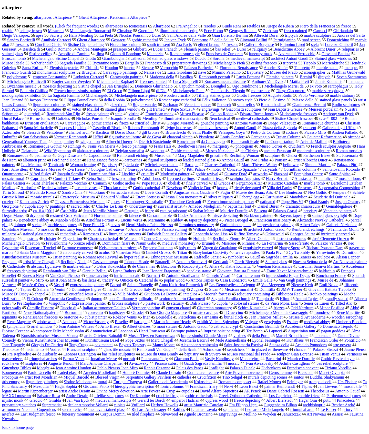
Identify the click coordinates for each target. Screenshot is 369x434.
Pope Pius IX (93, 225)
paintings (57, 206)
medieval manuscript (248, 58)
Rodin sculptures (346, 104)
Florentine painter (108, 215)
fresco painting (124, 178)
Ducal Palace (13, 118)
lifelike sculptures (109, 395)
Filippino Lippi (292, 44)
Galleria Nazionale (341, 225)
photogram (244, 146)
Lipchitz (128, 174)
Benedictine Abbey (288, 49)
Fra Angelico (186, 26)
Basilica (102, 132)
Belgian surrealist (129, 151)
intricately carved (335, 234)
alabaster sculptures (93, 151)
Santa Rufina (32, 67)
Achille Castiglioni (294, 363)
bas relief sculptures (118, 354)
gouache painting (215, 123)
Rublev (177, 220)
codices (292, 132)
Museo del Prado (284, 72)
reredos (210, 26)
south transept (158, 44)
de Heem (9, 160)
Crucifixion (206, 377)
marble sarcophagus (328, 91)
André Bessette (142, 229)
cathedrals (68, 234)
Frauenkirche (56, 243)
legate (7, 391)
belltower (291, 164)
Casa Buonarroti (233, 280)
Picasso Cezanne (15, 331)
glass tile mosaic (117, 349)
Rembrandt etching (132, 155)
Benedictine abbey (34, 220)
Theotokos (10, 349)
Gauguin (132, 211)
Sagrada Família (72, 63)
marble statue (327, 67)
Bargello (132, 63)
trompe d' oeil (320, 382)
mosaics (47, 229)
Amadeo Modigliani (204, 206)
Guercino (145, 30)
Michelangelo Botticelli (26, 81)
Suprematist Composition (339, 188)
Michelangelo (97, 95)
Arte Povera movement (244, 372)
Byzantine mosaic (21, 86)
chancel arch (79, 132)
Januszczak (291, 414)
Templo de (265, 298)
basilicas (89, 280)
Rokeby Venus (125, 317)
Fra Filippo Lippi (243, 405)
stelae (36, 225)
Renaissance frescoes (40, 317)
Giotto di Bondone (125, 54)
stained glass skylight (329, 215)
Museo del (162, 155)
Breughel (218, 86)
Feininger (295, 382)
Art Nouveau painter (350, 261)
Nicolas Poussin (132, 35)
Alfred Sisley (40, 174)
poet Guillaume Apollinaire (130, 298)
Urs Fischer (347, 382)
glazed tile (117, 104)
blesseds (33, 132)
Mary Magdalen (191, 155)
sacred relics (72, 409)
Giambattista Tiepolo (228, 91)
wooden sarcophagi (347, 317)
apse (39, 35)
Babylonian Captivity (210, 252)
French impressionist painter (230, 201)
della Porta (261, 335)
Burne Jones (40, 118)
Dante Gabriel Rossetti (285, 391)
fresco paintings (134, 146)
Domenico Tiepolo (338, 326)
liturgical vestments (125, 234)
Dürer (156, 35)
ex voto (316, 86)
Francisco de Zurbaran (224, 54)
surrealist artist (170, 206)
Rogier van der (145, 104)
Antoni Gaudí (232, 160)
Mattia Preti (299, 81)
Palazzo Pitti (347, 164)
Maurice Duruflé (301, 358)
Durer (241, 49)
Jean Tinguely (13, 345)
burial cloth (233, 317)
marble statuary (342, 95)
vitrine (134, 114)
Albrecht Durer (266, 35)
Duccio (200, 58)
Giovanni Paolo (96, 386)
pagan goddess (333, 331)
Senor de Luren (316, 303)
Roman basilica (273, 104)
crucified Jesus (81, 294)
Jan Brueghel (118, 86)
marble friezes (212, 178)
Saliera (42, 289)
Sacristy (56, 35)
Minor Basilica (332, 308)
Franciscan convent (303, 368)
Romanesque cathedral (177, 100)
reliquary (259, 49)
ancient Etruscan (277, 151)
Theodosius (319, 391)
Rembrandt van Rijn (59, 271)
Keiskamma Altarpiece (128, 17)
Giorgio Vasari (218, 275)
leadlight (216, 368)
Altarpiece (63, 17)
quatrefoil (32, 114)
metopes (351, 67)
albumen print (34, 160)
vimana (105, 294)
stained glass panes (38, 234)
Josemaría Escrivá (194, 340)
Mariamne (156, 220)
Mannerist (155, 54)
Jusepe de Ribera (280, 26)
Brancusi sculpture (82, 349)
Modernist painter (174, 174)
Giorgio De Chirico (47, 345)
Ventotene (54, 132)
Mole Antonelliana (230, 340)
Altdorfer (28, 188)
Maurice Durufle (234, 211)
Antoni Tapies (307, 298)
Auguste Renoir (61, 363)
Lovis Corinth (156, 192)
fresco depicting (247, 400)
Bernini (306, 77)
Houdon (111, 67)
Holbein (200, 238)
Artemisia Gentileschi (67, 298)
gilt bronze (150, 132)
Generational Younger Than (24, 141)
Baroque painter (184, 331)
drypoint (37, 215)
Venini (60, 289)
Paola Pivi (274, 252)
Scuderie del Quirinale (332, 197)
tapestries (30, 238)
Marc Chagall (162, 340)
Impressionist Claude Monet (204, 335)
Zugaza (197, 289)
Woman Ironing (83, 164)
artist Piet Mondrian (41, 377)
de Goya (154, 137)
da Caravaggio (213, 141)
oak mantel (104, 345)
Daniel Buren (268, 206)
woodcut (157, 151)
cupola (222, 303)
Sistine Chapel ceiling (86, 44)
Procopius (10, 377)
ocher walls (11, 308)
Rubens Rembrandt (143, 128)
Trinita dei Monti (345, 229)
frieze (124, 123)
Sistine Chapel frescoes (294, 118)
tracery (108, 280)
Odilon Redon (221, 114)
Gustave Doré (235, 174)
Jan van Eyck (175, 40)
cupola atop (34, 206)
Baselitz (121, 322)
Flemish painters (279, 77)
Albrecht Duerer (119, 141)
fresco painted (295, 30)
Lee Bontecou (290, 192)
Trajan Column (288, 137)
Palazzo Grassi (285, 211)
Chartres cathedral (103, 238)
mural (102, 382)
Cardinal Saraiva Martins (319, 266)
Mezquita (40, 386)
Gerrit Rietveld (246, 261)
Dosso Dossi (125, 132)
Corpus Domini (113, 414)
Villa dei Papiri (279, 188)
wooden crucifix (177, 95)
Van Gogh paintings (295, 280)
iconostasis (138, 26)
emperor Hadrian (185, 400)
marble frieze (309, 395)
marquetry (220, 146)
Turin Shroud (13, 192)
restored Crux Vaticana (68, 215)
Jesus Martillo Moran (100, 211)
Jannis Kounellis (328, 81)
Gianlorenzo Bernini (309, 104)
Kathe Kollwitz (238, 266)
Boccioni (168, 266)
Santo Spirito (340, 174)
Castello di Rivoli (107, 128)
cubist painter (96, 317)
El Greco (114, 91)
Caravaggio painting (127, 77)
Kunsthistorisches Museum (24, 257)
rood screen (311, 40)
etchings (74, 146)
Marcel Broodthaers (292, 335)
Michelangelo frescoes (298, 114)
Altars (214, 266)
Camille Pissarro (40, 308)
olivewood (169, 414)
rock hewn (10, 363)
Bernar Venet (74, 358)
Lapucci (275, 331)
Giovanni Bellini (253, 40)
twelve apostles (247, 252)
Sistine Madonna (77, 382)
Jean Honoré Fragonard (161, 271)
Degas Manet (13, 215)
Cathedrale (16, 266)
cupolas (187, 391)
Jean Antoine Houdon (73, 368)
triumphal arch (302, 409)
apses (115, 201)
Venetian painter (197, 104)
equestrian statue (47, 109)
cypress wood (217, 400)
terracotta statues (125, 192)
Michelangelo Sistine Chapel (55, 58)
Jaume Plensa (355, 349)
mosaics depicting (57, 86)
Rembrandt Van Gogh (154, 349)
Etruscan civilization (42, 123)
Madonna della (162, 77)
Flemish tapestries (64, 67)
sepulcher (231, 409)
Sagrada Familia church (230, 298)
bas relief (222, 49)
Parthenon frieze (316, 155)
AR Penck (252, 391)
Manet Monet (163, 345)
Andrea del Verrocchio (296, 54)
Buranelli (162, 261)
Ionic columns (172, 386)
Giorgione (10, 206)
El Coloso (35, 298)
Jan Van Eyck (78, 400)
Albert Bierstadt (279, 400)
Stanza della (279, 345)
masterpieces (12, 358)
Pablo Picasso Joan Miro (117, 368)
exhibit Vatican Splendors (218, 322)
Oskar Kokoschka (111, 266)
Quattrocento (13, 174)
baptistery (117, 312)
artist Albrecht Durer (310, 160)
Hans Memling (81, 35)
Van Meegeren (273, 285)
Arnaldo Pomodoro (311, 345)
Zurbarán (270, 30)
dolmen (20, 225)
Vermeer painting (146, 308)
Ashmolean (211, 349)
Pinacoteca (346, 400)
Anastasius (303, 178)
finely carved (197, 183)
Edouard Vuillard (115, 197)
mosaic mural (13, 178)
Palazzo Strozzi (325, 349)
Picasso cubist (166, 363)
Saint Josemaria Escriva (243, 345)
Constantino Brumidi (261, 326)
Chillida (92, 67)
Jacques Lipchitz (72, 128)
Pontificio (352, 340)
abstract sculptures (291, 238)
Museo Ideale (13, 63)
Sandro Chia (72, 192)
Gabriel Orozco (158, 252)
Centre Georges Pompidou (165, 238)
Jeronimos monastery (196, 225)
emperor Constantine (50, 77)
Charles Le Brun (109, 206)
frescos (232, 44)
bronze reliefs (85, 243)
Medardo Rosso (43, 192)
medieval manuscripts (113, 400)
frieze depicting (225, 215)
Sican (213, 289)
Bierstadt (305, 372)
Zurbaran (170, 104)
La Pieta (106, 35)
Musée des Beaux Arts (254, 192)
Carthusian (274, 197)
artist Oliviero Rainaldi (103, 335)
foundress (322, 312)
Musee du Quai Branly (159, 354)
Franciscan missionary (272, 220)
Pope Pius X (152, 183)
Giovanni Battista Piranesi (238, 271)
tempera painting (171, 289)
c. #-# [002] (329, 118)
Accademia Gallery (300, 326)
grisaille (216, 155)
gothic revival (207, 174)
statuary (177, 303)
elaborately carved (78, 252)
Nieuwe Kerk (302, 285)
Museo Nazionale (220, 151)
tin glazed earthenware (269, 349)
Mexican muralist (238, 289)
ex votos (74, 109)
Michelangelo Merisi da (284, 86)
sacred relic (80, 206)
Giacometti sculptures (244, 109)
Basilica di (31, 49)
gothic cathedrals (199, 395)
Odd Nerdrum (302, 308)
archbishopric (314, 405)
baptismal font (239, 206)
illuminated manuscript (179, 30)
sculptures (33, 363)
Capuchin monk (192, 86)
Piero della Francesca (317, 26)
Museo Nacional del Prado (248, 354)
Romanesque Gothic (44, 146)
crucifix (147, 174)
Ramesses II (93, 234)
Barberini (273, 358)
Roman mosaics (349, 151)
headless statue (199, 271)
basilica (186, 77)
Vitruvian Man (128, 252)
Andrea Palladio (345, 132)
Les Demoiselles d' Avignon (232, 285)
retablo (7, 30)
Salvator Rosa (48, 395)
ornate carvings (205, 312)
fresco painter (97, 114)
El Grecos (222, 183)
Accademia (355, 266)
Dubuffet (9, 137)
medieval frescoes (213, 128)
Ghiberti (140, 49)
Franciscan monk (160, 114)
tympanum (16, 326)
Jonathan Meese (103, 358)
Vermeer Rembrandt (70, 137)
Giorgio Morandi (180, 123)
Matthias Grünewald (348, 72)
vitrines (239, 335)
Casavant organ (105, 261)
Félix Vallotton (214, 100)
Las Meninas (31, 164)
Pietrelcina (187, 317)
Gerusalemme (280, 372)
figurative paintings (42, 382)
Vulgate (251, 322)
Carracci (320, 30)
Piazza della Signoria (279, 128)
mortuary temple (73, 229)
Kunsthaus (295, 340)
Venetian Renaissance (274, 266)
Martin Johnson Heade (172, 322)
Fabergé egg (249, 197)
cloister (50, 238)
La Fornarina (272, 243)
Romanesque (17, 155)
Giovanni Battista (336, 54)
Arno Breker (110, 326)
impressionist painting (275, 225)
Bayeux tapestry (292, 215)
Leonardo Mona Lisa (210, 234)
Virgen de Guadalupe (219, 248)
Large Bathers (124, 271)
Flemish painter (196, 49)
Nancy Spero (289, 248)
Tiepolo (309, 63)
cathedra (184, 377)
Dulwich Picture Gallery (167, 234)
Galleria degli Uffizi (338, 128)
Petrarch (224, 104)
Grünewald (274, 234)
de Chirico (249, 151)
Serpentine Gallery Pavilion (148, 377)
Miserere (228, 243)
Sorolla (218, 58)
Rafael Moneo (269, 382)
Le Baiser (328, 409)
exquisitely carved (258, 248)
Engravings (228, 414)
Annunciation (101, 331)
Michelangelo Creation (21, 243)
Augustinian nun (301, 331)
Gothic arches (124, 183)
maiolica (326, 178)
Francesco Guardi (16, 72)
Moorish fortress (217, 294)
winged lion (90, 141)
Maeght (43, 368)
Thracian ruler (115, 188)
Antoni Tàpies (202, 280)
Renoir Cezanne (157, 368)
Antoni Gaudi (245, 128)
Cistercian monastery (214, 308)
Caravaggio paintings (120, 72)
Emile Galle (263, 280)
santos (298, 377)
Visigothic (56, 303)
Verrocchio (169, 67)
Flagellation (72, 238)
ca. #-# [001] (43, 211)
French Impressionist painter (77, 91)
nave (202, 72)
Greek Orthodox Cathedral (241, 395)
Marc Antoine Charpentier (101, 363)
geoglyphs (272, 322)
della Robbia (114, 100)
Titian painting (65, 257)
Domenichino (338, 40)
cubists (119, 405)
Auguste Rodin (280, 95)
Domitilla (267, 289)
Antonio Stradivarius (183, 275)
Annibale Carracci (56, 40)
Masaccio (56, 30)
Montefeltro (249, 358)
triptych (291, 35)
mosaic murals (42, 197)
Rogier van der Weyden (71, 81)
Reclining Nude (73, 261)
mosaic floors (350, 178)
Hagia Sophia (66, 386)
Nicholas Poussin (90, 118)
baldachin (327, 271)
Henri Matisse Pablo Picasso (149, 225)
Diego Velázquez (16, 35)
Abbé (354, 308)
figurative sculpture (125, 137)
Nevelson (174, 188)
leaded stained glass (199, 160)
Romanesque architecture (225, 81)
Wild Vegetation (57, 151)
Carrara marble (159, 215)
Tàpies (306, 386)
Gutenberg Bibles (16, 368)
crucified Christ (147, 123)
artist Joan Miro (63, 280)
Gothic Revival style (338, 358)
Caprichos (38, 178)
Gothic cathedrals (185, 151)
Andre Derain (77, 395)
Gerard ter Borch (151, 400)
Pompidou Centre (308, 174)
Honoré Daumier (136, 372)
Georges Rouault (243, 30)
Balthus (178, 409)
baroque (141, 322)
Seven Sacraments (352, 77)
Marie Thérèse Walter (259, 164)
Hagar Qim (308, 400)
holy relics (187, 248)
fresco (346, 26)
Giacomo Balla (186, 358)
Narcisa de (152, 72)
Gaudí (255, 257)
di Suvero (213, 354)
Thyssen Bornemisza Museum (80, 201)
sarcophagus (338, 86)
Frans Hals (162, 146)
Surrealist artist (14, 211)
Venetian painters (337, 211)
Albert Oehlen (258, 238)
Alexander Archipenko (199, 345)
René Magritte (348, 312)
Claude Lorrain (168, 372)
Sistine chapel (89, 86)
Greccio (36, 400)
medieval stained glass (106, 409)
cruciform (297, 146)
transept (309, 128)
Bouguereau (12, 372)
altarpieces (43, 17)
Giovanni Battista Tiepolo (330, 289)
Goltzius (63, 118)
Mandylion (298, 197)
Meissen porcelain (324, 109)
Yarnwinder (325, 252)
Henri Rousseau (152, 331)
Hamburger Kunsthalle (144, 201)
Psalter (292, 322)
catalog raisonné (173, 211)
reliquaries (350, 49)
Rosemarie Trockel (40, 248)
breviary (310, 211)
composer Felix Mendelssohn (60, 331)
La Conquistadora (279, 141)
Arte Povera (150, 391)
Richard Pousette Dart (324, 248)
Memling (150, 118)
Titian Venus (330, 354)
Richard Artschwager (148, 409)
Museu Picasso (192, 114)
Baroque (191, 164)
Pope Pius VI (292, 201)
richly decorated (247, 188)
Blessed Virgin (107, 377)
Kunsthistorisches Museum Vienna (49, 335)
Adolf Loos (151, 178)
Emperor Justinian (158, 248)
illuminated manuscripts (183, 118)
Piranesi (248, 243)
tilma (100, 54)
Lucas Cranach (165, 49)
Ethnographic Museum (169, 257)
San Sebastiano (35, 137)
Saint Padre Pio (14, 109)
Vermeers (354, 354)
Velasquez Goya (231, 132)
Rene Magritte (19, 322)
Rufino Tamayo (246, 234)
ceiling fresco (30, 30)
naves (115, 225)
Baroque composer (77, 248)
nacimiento (35, 349)
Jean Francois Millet (266, 317)
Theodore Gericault (185, 201)
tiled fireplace (143, 414)
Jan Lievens (327, 386)
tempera (339, 192)
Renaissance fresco (102, 160)
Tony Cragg (78, 345)
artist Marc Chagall (39, 261)
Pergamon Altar (249, 183)
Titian (182, 252)
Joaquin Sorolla (123, 118)
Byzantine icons (106, 63)
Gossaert (118, 40)
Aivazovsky (138, 363)
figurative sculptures (49, 104)
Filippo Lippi (139, 91)
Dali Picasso (200, 303)
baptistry (191, 354)
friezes (278, 308)
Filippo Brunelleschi (81, 100)
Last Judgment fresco (38, 414)
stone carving (97, 275)
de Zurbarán (47, 354)
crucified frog (167, 395)
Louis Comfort (232, 137)
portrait (129, 358)
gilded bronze (209, 44)
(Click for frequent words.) (77, 26)
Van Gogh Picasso (65, 275)
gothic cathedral (145, 40)
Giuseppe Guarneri (143, 169)
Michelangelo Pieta (188, 91)
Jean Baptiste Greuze (285, 109)
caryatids (270, 169)
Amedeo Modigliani (99, 372)
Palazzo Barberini (198, 67)
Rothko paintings (324, 294)
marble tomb (314, 183)
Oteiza (291, 155)
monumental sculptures (56, 72)
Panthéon (9, 312)
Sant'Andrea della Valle (186, 35)
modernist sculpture (313, 151)
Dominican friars (116, 243)
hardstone (115, 289)
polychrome (17, 77)
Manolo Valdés (67, 220)
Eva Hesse (76, 169)
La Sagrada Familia (63, 95)
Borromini (73, 312)
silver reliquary (220, 197)
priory (348, 409)
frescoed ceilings (181, 178)
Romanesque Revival (100, 257)
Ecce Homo (213, 30)
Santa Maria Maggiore (37, 252)
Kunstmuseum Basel (102, 340)
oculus (104, 252)
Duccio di (68, 308)
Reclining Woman (244, 155)
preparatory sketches (19, 405)
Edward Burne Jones (256, 114)
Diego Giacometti (290, 91)
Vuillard (138, 405)
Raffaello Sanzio (208, 257)
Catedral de (148, 280)
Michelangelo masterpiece (136, 95)
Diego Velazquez (282, 123)
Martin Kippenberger (35, 391)
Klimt (284, 298)
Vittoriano (96, 192)
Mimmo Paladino (226, 72)
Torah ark (56, 164)
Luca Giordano (179, 72)
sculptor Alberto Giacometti (182, 298)
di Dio (161, 91)
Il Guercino (233, 312)
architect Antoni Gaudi (290, 58)
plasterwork (155, 303)
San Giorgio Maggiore (168, 312)
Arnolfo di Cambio (74, 54)
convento (95, 312)
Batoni (115, 285)
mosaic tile (353, 386)
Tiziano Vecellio (338, 368)
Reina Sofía (96, 178)
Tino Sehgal (232, 377)
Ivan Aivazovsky (259, 363)
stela (315, 44)
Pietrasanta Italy (154, 358)
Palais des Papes (189, 368)
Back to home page (18, 427)
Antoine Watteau (248, 123)
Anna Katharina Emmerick (181, 285)
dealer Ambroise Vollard (88, 405)
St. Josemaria (347, 155)
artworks (260, 174)
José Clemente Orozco (330, 238)
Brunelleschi (176, 132)
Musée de (325, 280)
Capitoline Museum (18, 229)
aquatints (9, 317)
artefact (8, 414)
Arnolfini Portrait (100, 220)
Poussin (281, 160)
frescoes (22, 44)
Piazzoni (281, 174)
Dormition (349, 252)
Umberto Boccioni (351, 322)
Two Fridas (259, 160)
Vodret (55, 349)
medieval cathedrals (252, 118)
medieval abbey (317, 322)
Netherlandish (42, 63)
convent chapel (178, 308)
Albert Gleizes (139, 326)
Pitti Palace (196, 169)
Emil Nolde (328, 285)
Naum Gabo (146, 243)
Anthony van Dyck (338, 114)
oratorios (71, 317)
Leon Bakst (248, 386)
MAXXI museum (16, 395)
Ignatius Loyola (204, 409)
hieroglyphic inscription (134, 386)
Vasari (59, 285)
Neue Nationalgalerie (41, 312)
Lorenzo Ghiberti (339, 44)
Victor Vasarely (96, 322)
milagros (9, 234)
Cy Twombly (299, 252)
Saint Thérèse (43, 183)
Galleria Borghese (259, 44)
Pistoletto (206, 137)
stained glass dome (88, 104)
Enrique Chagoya (128, 382)
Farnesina (210, 317)
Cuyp (170, 391)
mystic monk (12, 400)
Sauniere (9, 238)
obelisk (174, 183)
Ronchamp (186, 141)
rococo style (243, 100)
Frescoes (305, 188)
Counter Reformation (324, 137)
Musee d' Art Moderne (307, 317)
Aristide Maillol (313, 141)
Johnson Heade (136, 261)
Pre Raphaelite (19, 354)
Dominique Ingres (86, 289)
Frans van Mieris (101, 146)
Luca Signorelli (185, 81)
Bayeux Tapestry (132, 345)
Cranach (100, 183)
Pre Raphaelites (30, 303)
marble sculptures (62, 225)
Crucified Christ (48, 44)
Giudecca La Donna (160, 294)
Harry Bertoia (277, 178)
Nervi (228, 386)
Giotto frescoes (249, 95)
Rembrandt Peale (245, 141)
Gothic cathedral (146, 188)
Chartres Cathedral (219, 164)
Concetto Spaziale (242, 169)
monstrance (260, 91)
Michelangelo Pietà (229, 63)
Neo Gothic (317, 192)
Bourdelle (164, 317)
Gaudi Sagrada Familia (203, 363)
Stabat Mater (203, 211)
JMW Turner (291, 289)
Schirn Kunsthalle (252, 308)
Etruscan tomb (14, 58)
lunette (129, 67)
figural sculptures (162, 160)
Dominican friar (102, 174)
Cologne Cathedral (106, 169)
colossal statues (246, 303)
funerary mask (260, 54)
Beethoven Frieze (192, 146)
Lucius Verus (131, 220)
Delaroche (30, 151)
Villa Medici (128, 294)
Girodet (137, 312)
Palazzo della (302, 100)
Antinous (69, 322)
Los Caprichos (280, 395)
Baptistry (109, 164)
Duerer (57, 294)
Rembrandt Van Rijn (63, 114)
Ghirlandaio (343, 30)
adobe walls (46, 322)
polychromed (141, 100)
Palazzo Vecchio (73, 183)
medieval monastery (179, 243)
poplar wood (174, 280)
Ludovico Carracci (88, 77)
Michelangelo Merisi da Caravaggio (278, 312)
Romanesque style (185, 54)
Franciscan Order (324, 340)
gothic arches (102, 123)
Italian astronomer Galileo (104, 308)
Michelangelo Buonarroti (90, 30)
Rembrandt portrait (214, 77)
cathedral (138, 58)
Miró (40, 280)
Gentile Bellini (95, 271)
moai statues (167, 326)
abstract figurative (46, 266)
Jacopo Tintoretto (43, 100)
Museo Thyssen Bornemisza (151, 335)
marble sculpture (317, 35)
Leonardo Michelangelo (264, 409)
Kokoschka (203, 382)
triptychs (290, 63)
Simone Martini (318, 164)
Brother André (343, 405)
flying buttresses (178, 128)
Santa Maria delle (38, 128)
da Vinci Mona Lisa (281, 303)
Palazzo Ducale (242, 368)
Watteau (130, 238)
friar (146, 317)
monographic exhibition (21, 95)
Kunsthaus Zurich (34, 201)
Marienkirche (333, 63)
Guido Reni (231, 26)
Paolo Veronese (311, 95)
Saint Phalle (202, 132)
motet (216, 169)
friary (149, 211)
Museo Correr (270, 146)
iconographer (314, 72)
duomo (96, 298)
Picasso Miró (315, 132)
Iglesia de (131, 164)
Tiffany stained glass (213, 95)
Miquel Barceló (76, 377)
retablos (253, 26)
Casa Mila (68, 211)
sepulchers (236, 349)
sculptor (323, 257)
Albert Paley (310, 225)
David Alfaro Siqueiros (219, 391)
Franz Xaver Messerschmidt (289, 271)
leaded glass (67, 372)
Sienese (147, 67)
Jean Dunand (12, 100)
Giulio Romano (58, 49)
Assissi (337, 414)
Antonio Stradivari (191, 261)
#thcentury (10, 382)
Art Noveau (316, 414)
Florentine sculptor (125, 44)
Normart (153, 275)
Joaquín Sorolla (70, 174)
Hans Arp (173, 169)
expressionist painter (87, 285)
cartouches (133, 160)
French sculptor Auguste (331, 146)
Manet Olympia (332, 372)
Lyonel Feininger (266, 340)
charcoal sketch (179, 137)
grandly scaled (336, 298)
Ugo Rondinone (245, 86)
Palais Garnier (13, 183)
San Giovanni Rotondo (341, 169)
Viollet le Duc (199, 188)
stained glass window (122, 109)
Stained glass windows (333, 58)
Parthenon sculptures (343, 395)
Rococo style (192, 266)
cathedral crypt (226, 326)
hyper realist (134, 257)
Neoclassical (219, 118)
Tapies (25, 289)
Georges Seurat (302, 234)
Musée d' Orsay (35, 285)
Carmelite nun (248, 275)
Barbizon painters (258, 215)
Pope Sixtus (135, 340)
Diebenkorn (271, 368)
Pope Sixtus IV (183, 109)
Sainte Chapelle (140, 285)
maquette (356, 81)
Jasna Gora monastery (184, 197)
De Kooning (140, 395)
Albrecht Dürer (323, 49)
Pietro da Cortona (265, 132)
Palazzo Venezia (328, 243)
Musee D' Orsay (15, 294)
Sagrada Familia (279, 257)
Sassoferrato (299, 243)
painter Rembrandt (279, 386)
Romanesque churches (320, 123)
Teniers (305, 257)
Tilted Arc (343, 303)
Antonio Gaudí (347, 391)
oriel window (42, 326)
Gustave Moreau (47, 169)
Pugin (225, 192)
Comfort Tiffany (66, 178)
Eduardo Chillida (34, 91)
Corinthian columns (300, 169)
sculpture (272, 155)
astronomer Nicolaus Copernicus (29, 409)
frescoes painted (153, 81)
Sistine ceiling (40, 54)
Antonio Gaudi (195, 326)
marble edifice (78, 266)
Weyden (269, 414)
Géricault (221, 261)
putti (327, 400)
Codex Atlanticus (192, 215)
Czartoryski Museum (77, 197)
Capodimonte (100, 155)
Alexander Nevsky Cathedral (321, 220)
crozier (7, 201)
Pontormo (200, 40)
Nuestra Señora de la (310, 261)
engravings (211, 109)
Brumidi (208, 243)
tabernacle (322, 335)
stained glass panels (336, 100)
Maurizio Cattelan (283, 183)
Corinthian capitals (235, 225)
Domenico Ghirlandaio (154, 86)
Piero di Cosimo (272, 100)
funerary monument (78, 414)
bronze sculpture (125, 303)
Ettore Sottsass (147, 197)
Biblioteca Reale (289, 294)
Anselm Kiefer (276, 67)
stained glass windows (170, 58)
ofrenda (354, 137)
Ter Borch (254, 331)
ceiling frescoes (264, 63)
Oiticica (126, 280)
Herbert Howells (164, 405)
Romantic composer (234, 382)
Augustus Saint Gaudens (194, 192)
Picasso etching (174, 229)
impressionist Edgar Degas (288, 275)
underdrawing (140, 206)
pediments (43, 155)
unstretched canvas (108, 229)
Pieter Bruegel (236, 220)
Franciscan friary (204, 386)
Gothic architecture (203, 372)
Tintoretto (302, 67)
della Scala (188, 349)
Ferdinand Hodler (66, 160)
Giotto (91, 58)
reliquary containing (253, 294)
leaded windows (55, 188)
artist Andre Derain (74, 391)
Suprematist (51, 405)
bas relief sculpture (332, 363)
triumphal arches (43, 358)
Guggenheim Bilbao (280, 405)
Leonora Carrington (79, 354)
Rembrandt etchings (308, 229)
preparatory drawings (189, 63)
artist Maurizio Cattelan (203, 405)
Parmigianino (284, 40)
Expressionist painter (88, 303)
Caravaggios (75, 123)
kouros (222, 188)
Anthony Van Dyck (267, 81)
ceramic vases (86, 188)
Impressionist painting (221, 331)
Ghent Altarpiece (93, 17)
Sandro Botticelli (21, 40)
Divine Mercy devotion (115, 391)
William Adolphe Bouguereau (217, 229)
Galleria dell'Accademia (168, 382)
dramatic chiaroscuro (302, 206)
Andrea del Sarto (351, 35)
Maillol (93, 109)
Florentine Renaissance (239, 67)
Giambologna (113, 58)
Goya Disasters (69, 155)
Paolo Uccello (39, 372)
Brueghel (89, 72)
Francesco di (155, 63)
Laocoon (125, 331)
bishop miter (64, 141)
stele (118, 114)
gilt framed (156, 109)
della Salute (224, 40)
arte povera (342, 345)
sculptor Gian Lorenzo (294, 354)
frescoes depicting (22, 271)
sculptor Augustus (245, 178)
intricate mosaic (127, 275)
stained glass (12, 54)
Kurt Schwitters (15, 169)
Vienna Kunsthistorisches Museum (50, 340)
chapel (40, 294)
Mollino (250, 414)
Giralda (55, 400)
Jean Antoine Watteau (76, 326)
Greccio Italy (140, 289)
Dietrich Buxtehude (155, 141)
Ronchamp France (331, 275)
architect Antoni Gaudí (266, 229)
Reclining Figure (226, 238)
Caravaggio (260, 137)
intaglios (190, 294)
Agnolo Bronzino (198, 414)
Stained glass (276, 261)
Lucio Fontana (248, 77)
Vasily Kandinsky (219, 358)
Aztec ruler (11, 132)
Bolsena (260, 211)
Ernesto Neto (33, 275)
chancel (300, 349)
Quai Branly (319, 201)
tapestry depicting (203, 220)
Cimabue (124, 30)
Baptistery (255, 72)
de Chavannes (143, 266)
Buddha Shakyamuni (327, 377)
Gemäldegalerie (339, 206)
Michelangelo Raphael (115, 81)
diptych (324, 77)
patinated (267, 201)
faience (135, 215)
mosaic (233, 363)
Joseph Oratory (347, 201)
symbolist (236, 257)
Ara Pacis (184, 44)
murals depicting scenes (268, 377)
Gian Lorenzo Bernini (230, 35)
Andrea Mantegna (92, 49)
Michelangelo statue (161, 164)
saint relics (246, 104)
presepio (120, 49)
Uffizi (98, 137)
